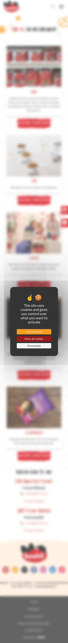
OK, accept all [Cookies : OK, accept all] (34, 331)
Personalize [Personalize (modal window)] (34, 345)
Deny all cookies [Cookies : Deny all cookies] (34, 338)
